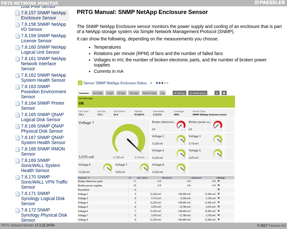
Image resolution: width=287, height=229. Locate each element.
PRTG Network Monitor (17, 225)
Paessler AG (277, 225)
